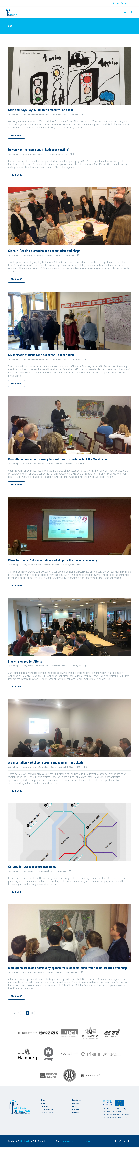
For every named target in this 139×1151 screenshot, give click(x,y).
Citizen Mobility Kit (47, 1113)
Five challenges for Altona (28, 661)
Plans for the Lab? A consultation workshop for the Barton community (62, 560)
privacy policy (68, 1145)
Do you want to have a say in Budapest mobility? (45, 149)
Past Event (44, 114)
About (43, 1107)
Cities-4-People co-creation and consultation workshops (52, 250)
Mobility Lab (31, 255)
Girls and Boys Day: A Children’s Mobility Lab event (47, 110)
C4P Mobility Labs (47, 1116)
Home (43, 1104)
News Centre (76, 1104)
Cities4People (24, 1145)
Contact (74, 1110)
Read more (16, 135)
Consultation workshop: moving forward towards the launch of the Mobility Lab (69, 459)
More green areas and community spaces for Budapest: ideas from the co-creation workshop (65, 969)
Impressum (76, 1116)
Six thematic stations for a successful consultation (48, 355)
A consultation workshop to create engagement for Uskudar (54, 762)
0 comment (51, 154)
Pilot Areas (44, 1110)
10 (32, 1017)
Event (24, 114)
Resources (75, 1107)
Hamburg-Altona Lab (34, 114)
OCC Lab (30, 565)
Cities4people (14, 114)
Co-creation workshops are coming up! (38, 866)
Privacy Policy (76, 1113)
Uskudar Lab (43, 767)
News (34, 154)
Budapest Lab (27, 154)
